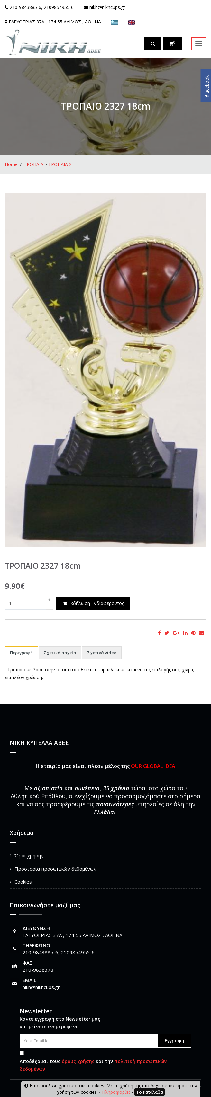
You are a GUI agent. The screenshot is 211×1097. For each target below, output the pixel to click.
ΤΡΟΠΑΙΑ (33, 164)
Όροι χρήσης (28, 855)
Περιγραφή (21, 653)
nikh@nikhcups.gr (41, 987)
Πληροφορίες (116, 1092)
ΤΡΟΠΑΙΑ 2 (60, 164)
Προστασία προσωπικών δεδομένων (55, 868)
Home (11, 164)
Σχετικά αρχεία (60, 653)
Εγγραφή (174, 1041)
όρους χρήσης (78, 1061)
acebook (207, 86)
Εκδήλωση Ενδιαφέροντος (93, 603)
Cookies (23, 882)
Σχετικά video (101, 653)
